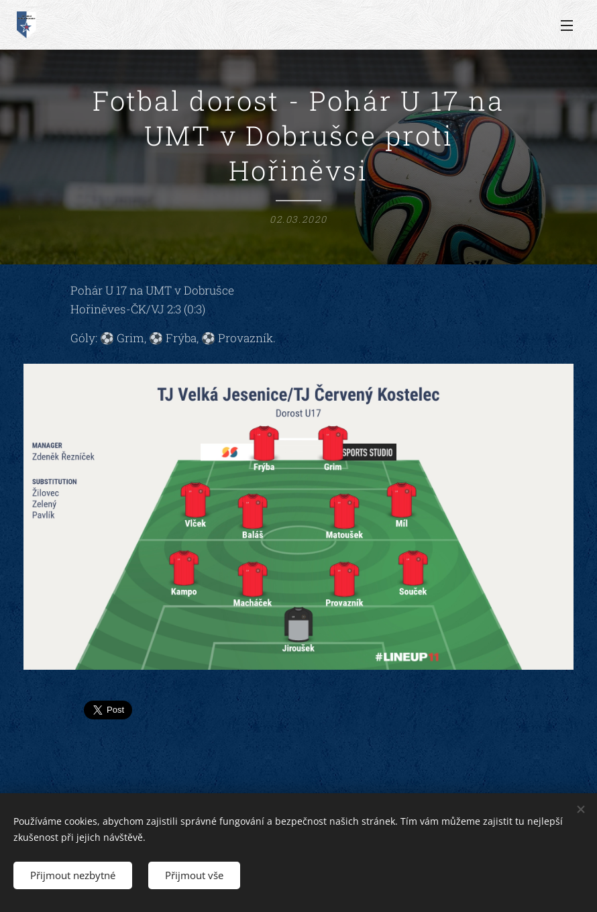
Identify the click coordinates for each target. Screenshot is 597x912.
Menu (567, 25)
